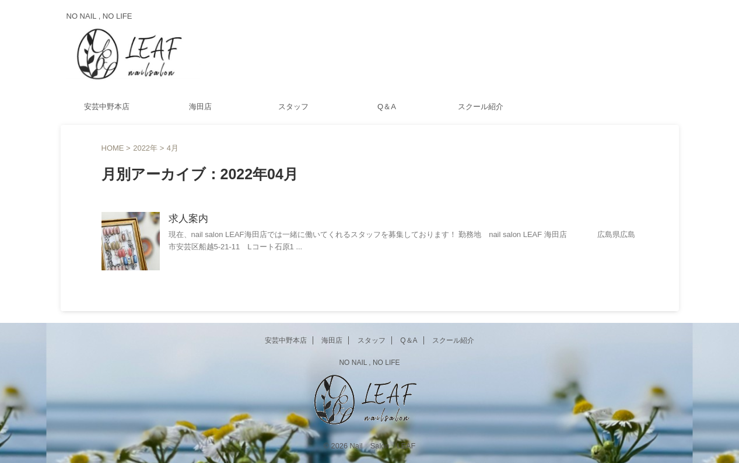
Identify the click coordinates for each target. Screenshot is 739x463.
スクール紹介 (480, 106)
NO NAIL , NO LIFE (369, 362)
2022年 (145, 148)
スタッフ (293, 106)
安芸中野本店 (106, 106)
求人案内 (187, 219)
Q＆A (386, 106)
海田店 (200, 106)
